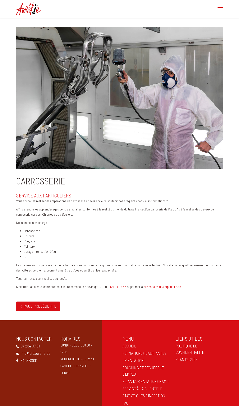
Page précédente (38, 306)
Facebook (26, 360)
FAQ (125, 402)
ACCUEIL (129, 345)
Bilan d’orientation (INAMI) (145, 381)
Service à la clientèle (142, 388)
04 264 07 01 (27, 345)
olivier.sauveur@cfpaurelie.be (162, 287)
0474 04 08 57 (117, 287)
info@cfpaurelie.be (33, 353)
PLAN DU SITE (186, 359)
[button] (220, 9)
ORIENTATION (132, 360)
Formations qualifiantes (144, 353)
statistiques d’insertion (143, 395)
